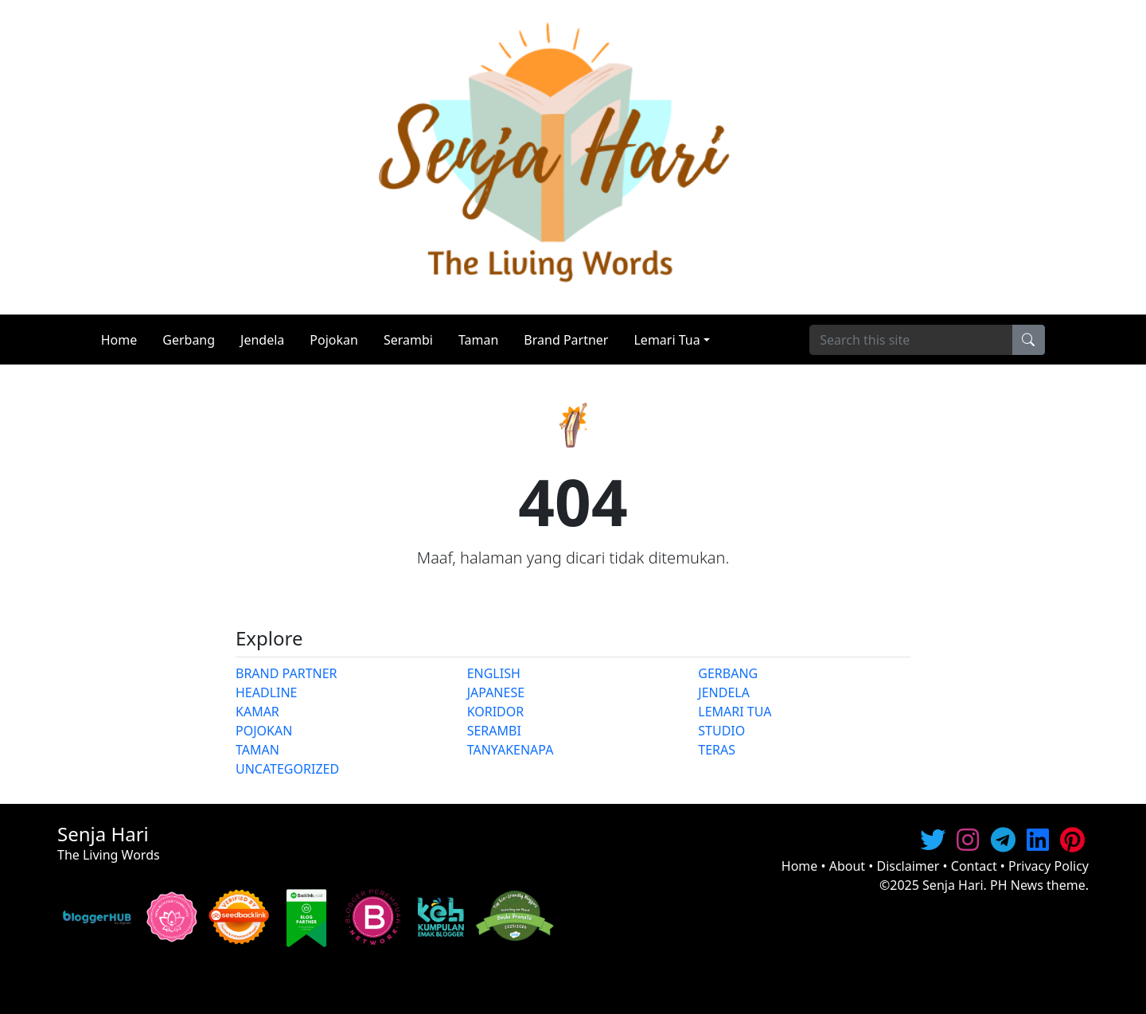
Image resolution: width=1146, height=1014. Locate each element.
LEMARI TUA (734, 711)
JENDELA (724, 692)
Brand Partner (566, 340)
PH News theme (1038, 885)
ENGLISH (493, 673)
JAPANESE (495, 692)
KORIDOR (495, 711)
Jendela (262, 340)
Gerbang (188, 340)
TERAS (716, 750)
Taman (478, 340)
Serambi (408, 340)
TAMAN (257, 750)
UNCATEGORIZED (287, 769)
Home (119, 340)
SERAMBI (494, 730)
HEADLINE (267, 692)
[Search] (910, 340)
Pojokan (334, 340)
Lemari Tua (666, 340)
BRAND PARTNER (286, 673)
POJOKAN (264, 730)
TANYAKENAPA (510, 750)
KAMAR (257, 711)
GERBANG (728, 673)
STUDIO (721, 730)
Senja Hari (953, 885)
